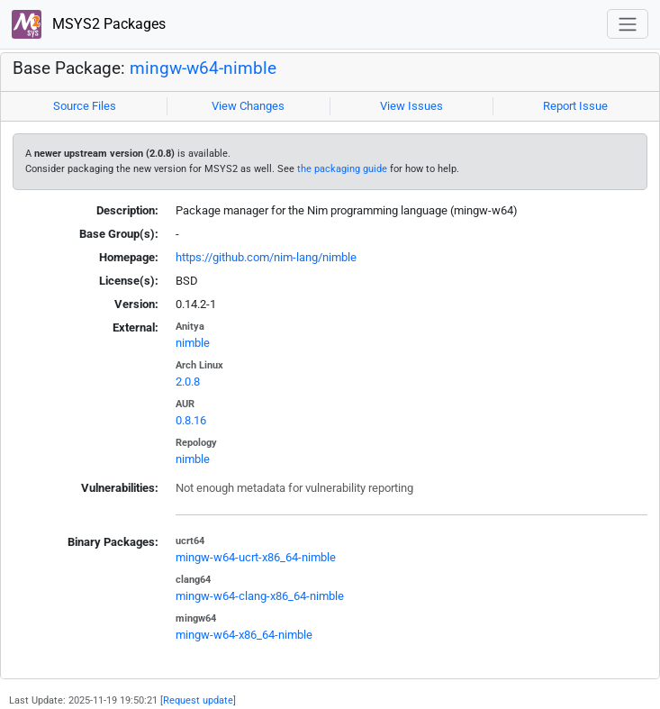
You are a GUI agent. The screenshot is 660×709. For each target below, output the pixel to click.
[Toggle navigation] (627, 24)
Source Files (84, 106)
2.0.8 (188, 381)
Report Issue (575, 106)
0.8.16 (191, 420)
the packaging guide (342, 168)
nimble (193, 343)
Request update (198, 700)
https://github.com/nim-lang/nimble (266, 257)
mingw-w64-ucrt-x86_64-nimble (256, 557)
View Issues (411, 106)
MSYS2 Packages (89, 25)
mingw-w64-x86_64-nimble (244, 634)
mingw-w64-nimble (203, 68)
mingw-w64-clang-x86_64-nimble (260, 596)
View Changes (248, 106)
